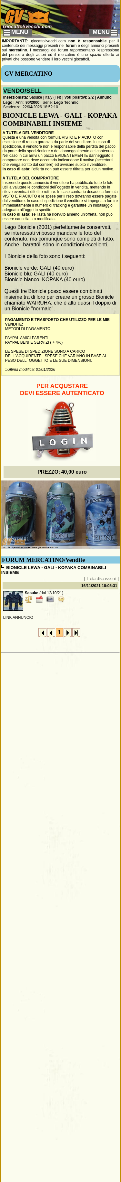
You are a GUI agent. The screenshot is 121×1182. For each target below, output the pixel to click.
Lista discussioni (101, 578)
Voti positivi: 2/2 (79, 97)
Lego (8, 102)
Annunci (105, 97)
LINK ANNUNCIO (18, 617)
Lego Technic (66, 102)
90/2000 (32, 102)
